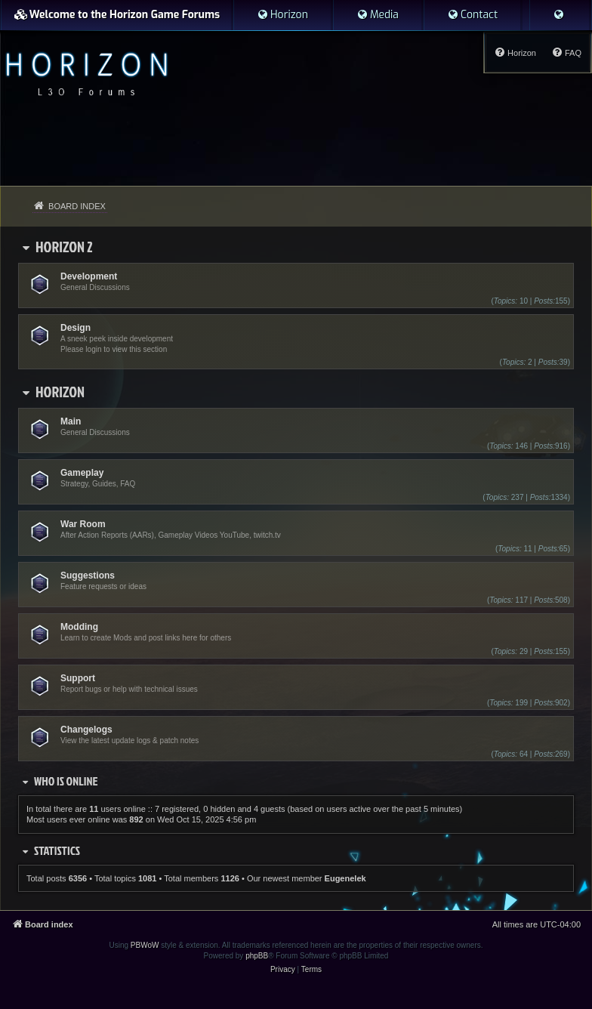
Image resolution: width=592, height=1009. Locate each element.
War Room (83, 524)
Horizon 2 (64, 246)
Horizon (60, 391)
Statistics (57, 850)
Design (75, 327)
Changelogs (86, 729)
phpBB (256, 956)
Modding (79, 627)
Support (77, 678)
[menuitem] (282, 15)
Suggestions (87, 575)
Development (88, 276)
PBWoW (145, 945)
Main (70, 421)
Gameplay (81, 472)
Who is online (66, 781)
